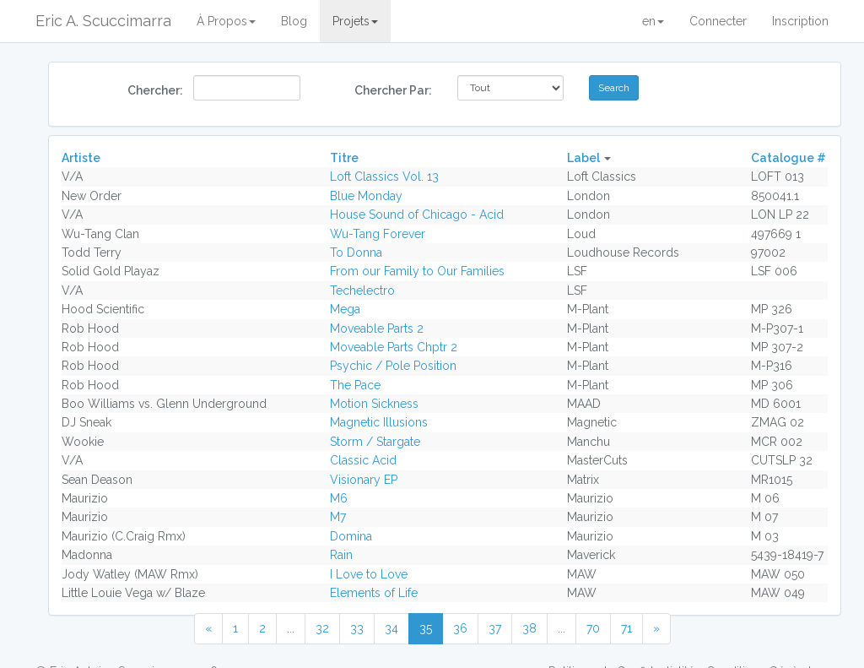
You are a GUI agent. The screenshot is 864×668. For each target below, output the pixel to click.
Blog (294, 21)
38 (529, 628)
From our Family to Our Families (417, 271)
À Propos (226, 21)
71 (626, 628)
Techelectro (362, 290)
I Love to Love (369, 574)
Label (583, 158)
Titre (344, 158)
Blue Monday (366, 196)
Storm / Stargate (375, 441)
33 (357, 628)
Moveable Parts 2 (377, 328)
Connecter (718, 21)
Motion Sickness (374, 403)
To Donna (356, 252)
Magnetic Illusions (379, 422)
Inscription (800, 21)
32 (322, 628)
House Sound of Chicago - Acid (417, 214)
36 (460, 628)
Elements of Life (374, 593)
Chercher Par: (393, 90)
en (653, 21)
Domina (351, 536)
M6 (339, 498)
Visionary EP (363, 479)
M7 (338, 517)
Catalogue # (788, 158)
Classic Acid (363, 460)
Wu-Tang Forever (377, 234)
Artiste (81, 158)
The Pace (355, 385)
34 (391, 628)
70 (593, 628)
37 (495, 628)
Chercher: (154, 90)
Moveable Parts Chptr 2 (393, 347)
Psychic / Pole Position (393, 365)
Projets (355, 21)
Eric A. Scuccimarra (103, 21)
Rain (341, 555)
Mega (345, 309)
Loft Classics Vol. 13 (384, 176)
